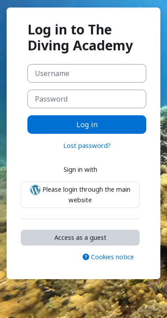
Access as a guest (80, 237)
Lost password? (87, 145)
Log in (87, 124)
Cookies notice (108, 256)
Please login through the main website (80, 194)
